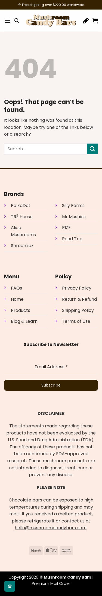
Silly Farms (73, 205)
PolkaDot (20, 205)
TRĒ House (22, 217)
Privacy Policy (76, 288)
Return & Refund (79, 299)
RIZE (66, 227)
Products (20, 310)
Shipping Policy (78, 310)
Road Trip (72, 239)
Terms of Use (76, 321)
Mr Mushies (74, 217)
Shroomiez (22, 245)
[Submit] (92, 149)
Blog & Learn (24, 321)
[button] (7, 20)
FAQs (16, 288)
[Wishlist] (86, 21)
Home (17, 299)
